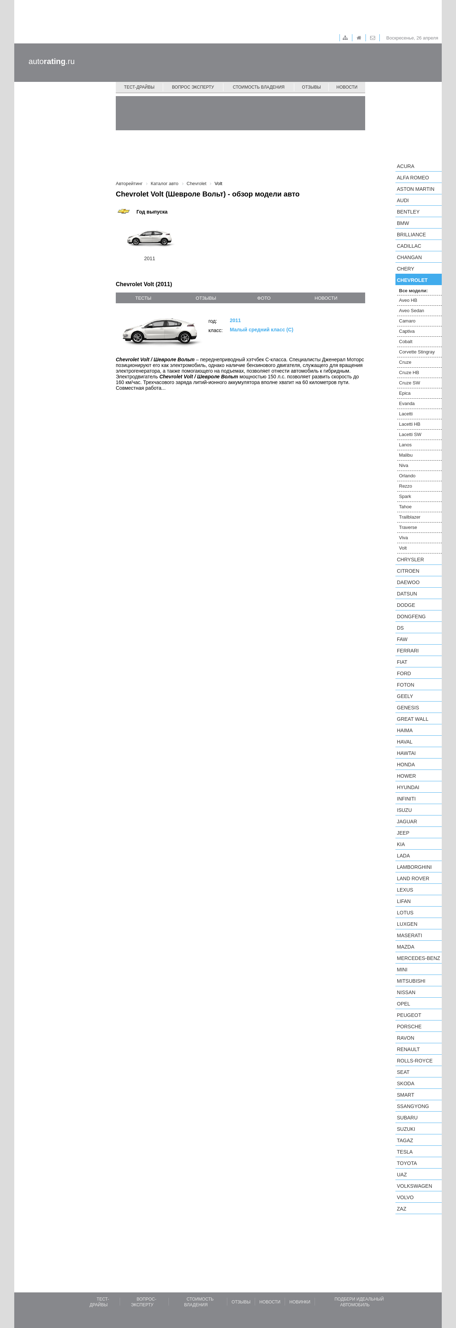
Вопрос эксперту (193, 87)
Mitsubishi (411, 981)
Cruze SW (409, 382)
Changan (409, 257)
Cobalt (406, 341)
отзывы (206, 298)
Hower (406, 776)
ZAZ (401, 1209)
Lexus (405, 890)
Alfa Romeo (413, 177)
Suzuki (406, 1129)
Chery (405, 269)
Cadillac (409, 246)
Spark (405, 496)
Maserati (409, 935)
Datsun (407, 594)
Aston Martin (415, 189)
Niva (403, 465)
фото (263, 298)
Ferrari (408, 650)
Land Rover (413, 878)
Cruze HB (409, 372)
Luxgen (407, 924)
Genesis (408, 707)
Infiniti (406, 799)
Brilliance (411, 234)
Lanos (405, 444)
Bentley (408, 212)
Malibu (406, 455)
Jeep (403, 833)
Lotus (405, 912)
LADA (403, 856)
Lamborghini (414, 867)
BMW (403, 223)
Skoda (405, 1083)
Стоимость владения (258, 87)
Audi (403, 200)
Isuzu (404, 810)
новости (326, 298)
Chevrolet (412, 280)
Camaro (407, 321)
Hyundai (408, 787)
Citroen (408, 571)
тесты (143, 298)
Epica (405, 393)
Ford (404, 673)
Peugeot (409, 1015)
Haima (405, 730)
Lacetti (406, 413)
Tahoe (405, 506)
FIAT (402, 662)
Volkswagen (414, 1186)
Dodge (406, 605)
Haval (405, 742)
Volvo (405, 1197)
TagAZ (405, 1140)
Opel (403, 1004)
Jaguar (407, 821)
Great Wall (412, 719)
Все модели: (413, 290)
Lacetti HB (409, 424)
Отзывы (311, 87)
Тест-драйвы (139, 87)
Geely (405, 696)
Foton (405, 685)
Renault (408, 1049)
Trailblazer (409, 517)
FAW (402, 639)
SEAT (403, 1072)
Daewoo (408, 582)
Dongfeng (411, 616)
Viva (403, 537)
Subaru (407, 1117)
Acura (405, 166)
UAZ (402, 1174)
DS (400, 628)
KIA (401, 844)
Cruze (405, 362)
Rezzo (405, 486)
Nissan (406, 992)
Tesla (405, 1152)
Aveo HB (408, 300)
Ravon (405, 1038)
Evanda (407, 403)
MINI (402, 969)
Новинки (299, 1302)
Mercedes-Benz (418, 958)
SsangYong (413, 1106)
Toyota (407, 1163)
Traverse (408, 527)
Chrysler (410, 559)
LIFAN (404, 901)
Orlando (407, 475)
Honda (406, 764)
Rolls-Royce (414, 1061)
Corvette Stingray (417, 352)
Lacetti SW (410, 434)
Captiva (407, 331)
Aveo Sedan (411, 310)
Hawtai (406, 753)
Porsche (409, 1026)
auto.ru (51, 61)
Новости (346, 87)
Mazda (405, 947)
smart (405, 1095)
